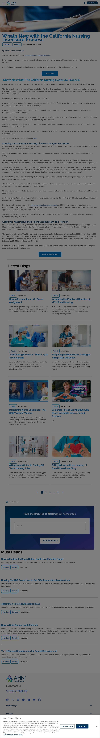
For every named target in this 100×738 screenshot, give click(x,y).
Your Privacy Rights (67, 726)
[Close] (97, 726)
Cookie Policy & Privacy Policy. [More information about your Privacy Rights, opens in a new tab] (13, 735)
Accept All (82, 726)
